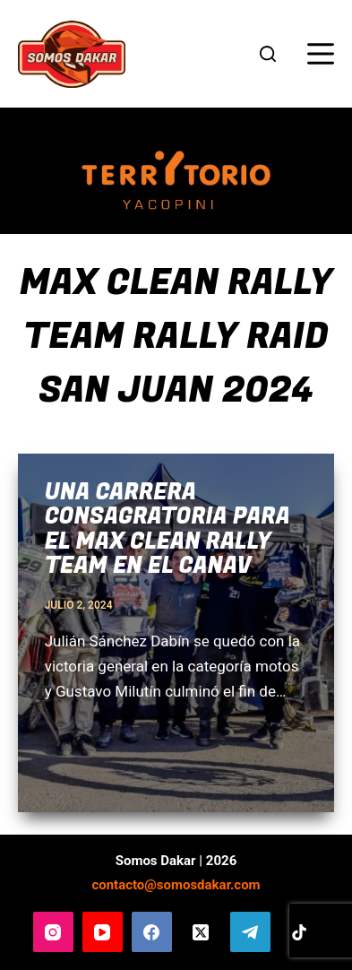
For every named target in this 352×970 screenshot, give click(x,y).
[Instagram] (53, 932)
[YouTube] (102, 932)
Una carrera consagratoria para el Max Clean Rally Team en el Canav (167, 530)
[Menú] (320, 53)
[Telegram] (250, 932)
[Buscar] (268, 54)
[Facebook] (152, 932)
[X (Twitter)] (201, 932)
